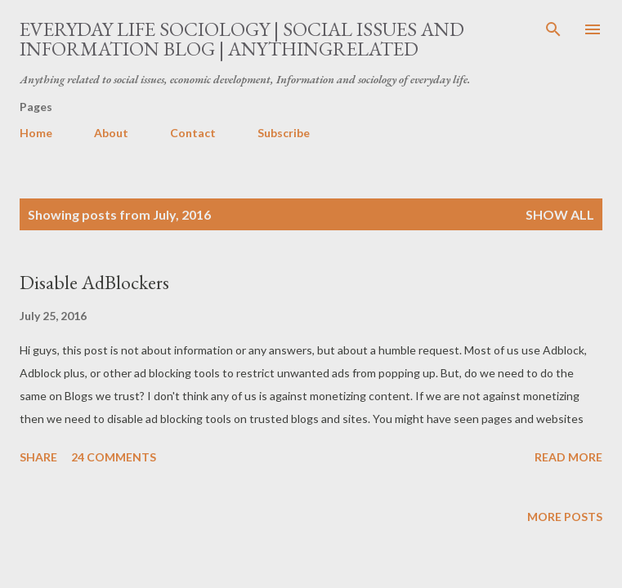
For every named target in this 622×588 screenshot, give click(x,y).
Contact (193, 133)
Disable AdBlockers (94, 282)
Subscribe (283, 133)
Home (36, 133)
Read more (568, 457)
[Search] (553, 29)
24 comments (113, 457)
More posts (564, 516)
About (111, 133)
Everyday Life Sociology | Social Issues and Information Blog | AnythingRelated (242, 38)
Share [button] (38, 457)
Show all (560, 214)
